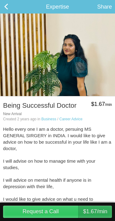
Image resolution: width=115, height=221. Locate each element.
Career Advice (70, 119)
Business (48, 119)
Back (12, 7)
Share (104, 7)
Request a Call (67, 212)
